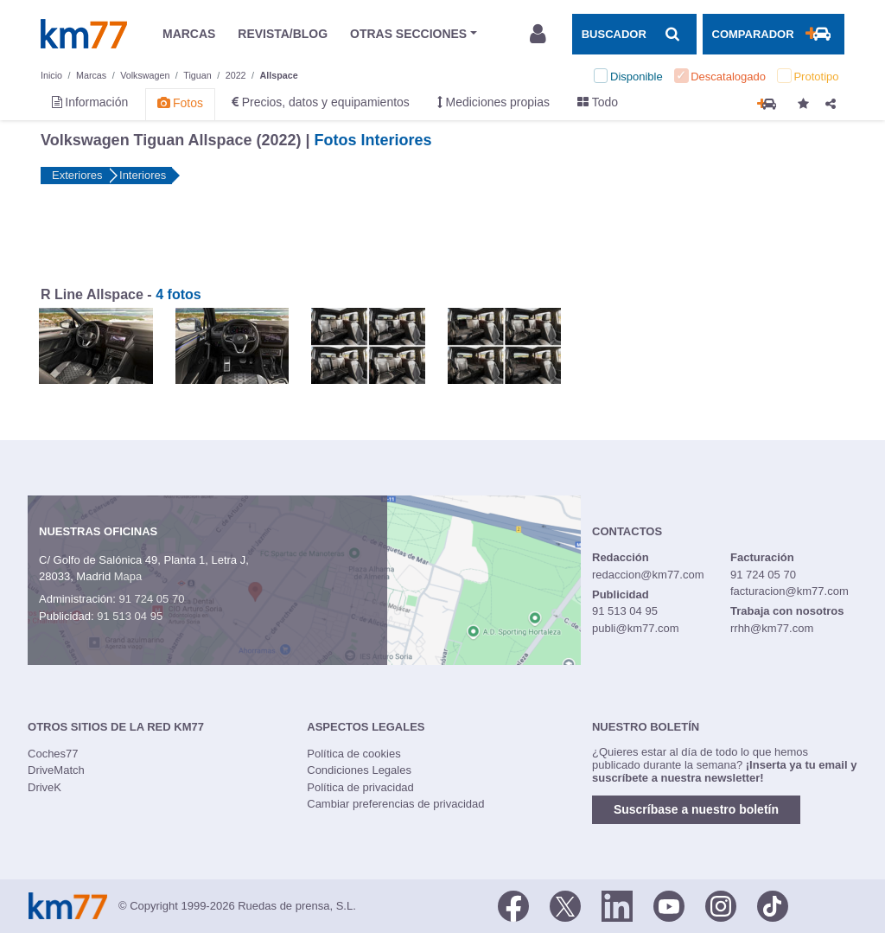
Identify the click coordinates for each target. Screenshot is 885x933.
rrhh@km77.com (771, 628)
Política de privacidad (360, 787)
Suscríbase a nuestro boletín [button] (696, 809)
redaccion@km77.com (648, 574)
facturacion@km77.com (789, 591)
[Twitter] (565, 904)
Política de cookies (353, 753)
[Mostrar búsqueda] (634, 34)
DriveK (44, 787)
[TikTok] (772, 904)
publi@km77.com (635, 628)
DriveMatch (56, 770)
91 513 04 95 (129, 616)
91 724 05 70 (151, 598)
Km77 (84, 33)
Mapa (128, 576)
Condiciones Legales (359, 770)
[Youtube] (668, 904)
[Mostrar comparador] (773, 34)
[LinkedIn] (617, 904)
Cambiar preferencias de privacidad (395, 803)
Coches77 (53, 753)
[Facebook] (513, 904)
